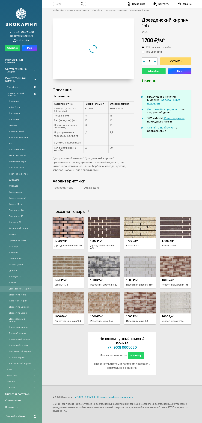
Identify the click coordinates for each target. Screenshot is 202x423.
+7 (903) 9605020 (122, 347)
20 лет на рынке (173, 118)
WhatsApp (153, 71)
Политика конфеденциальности (115, 397)
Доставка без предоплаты (164, 109)
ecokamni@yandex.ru (21, 36)
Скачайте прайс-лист (161, 127)
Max (179, 71)
